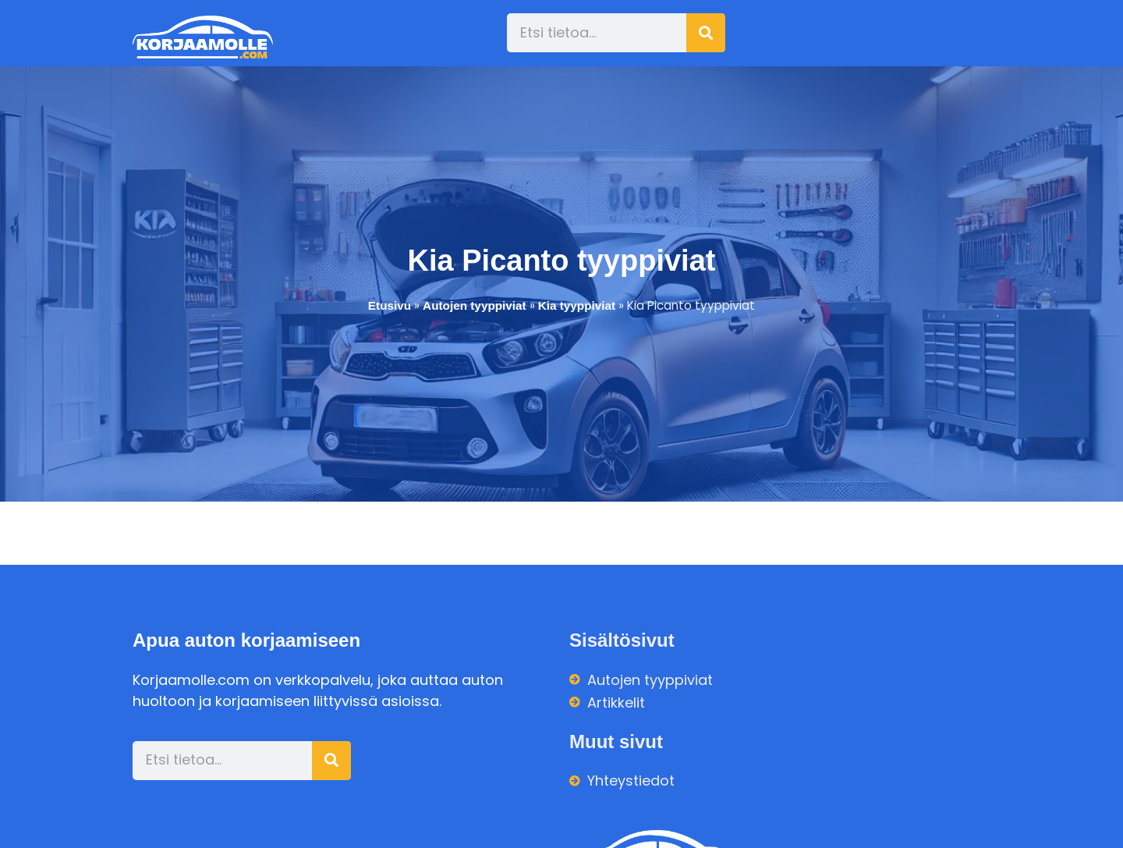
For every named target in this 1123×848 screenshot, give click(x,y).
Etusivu (389, 305)
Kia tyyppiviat (576, 305)
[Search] (705, 32)
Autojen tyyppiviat (474, 305)
